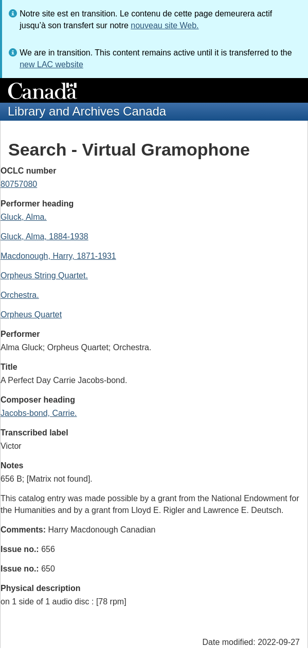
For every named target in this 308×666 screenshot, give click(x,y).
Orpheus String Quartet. (44, 275)
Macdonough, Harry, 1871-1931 (58, 256)
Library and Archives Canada (87, 111)
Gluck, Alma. (24, 217)
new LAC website (51, 64)
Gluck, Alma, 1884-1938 (44, 236)
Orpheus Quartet (31, 314)
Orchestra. (20, 295)
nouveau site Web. (164, 25)
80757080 (19, 184)
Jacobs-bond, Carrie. (39, 413)
